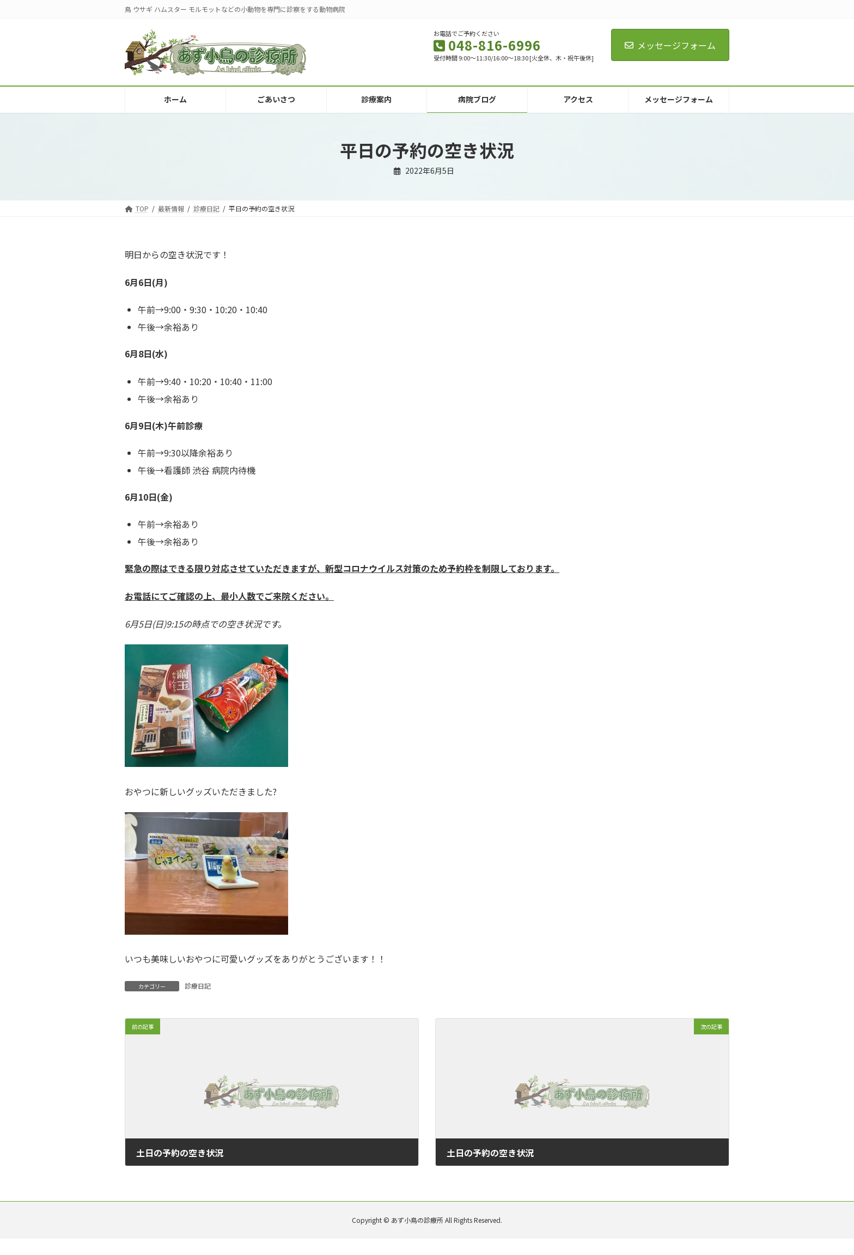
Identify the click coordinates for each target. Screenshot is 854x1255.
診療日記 (198, 985)
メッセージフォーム (670, 45)
